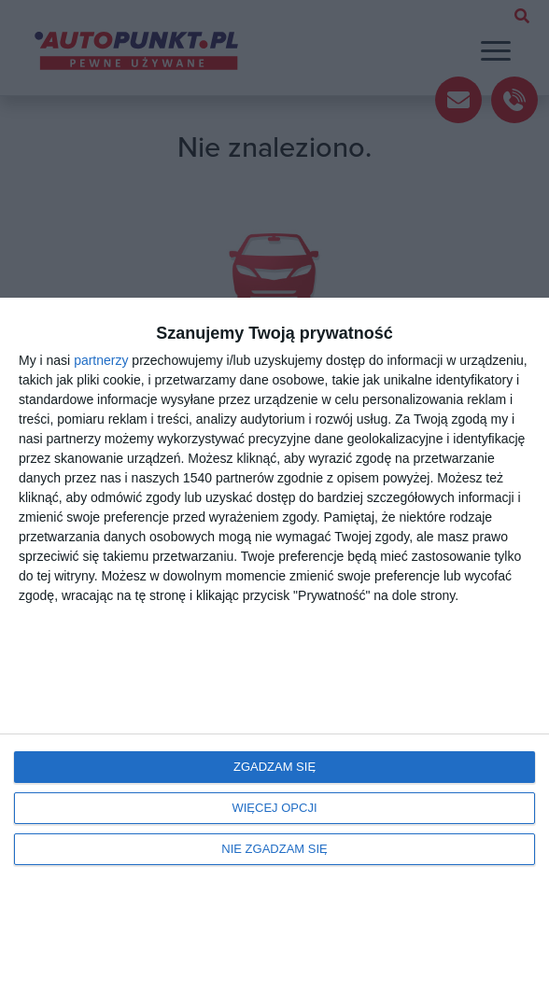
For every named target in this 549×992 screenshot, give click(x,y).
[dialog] (274, 645)
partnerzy (101, 360)
